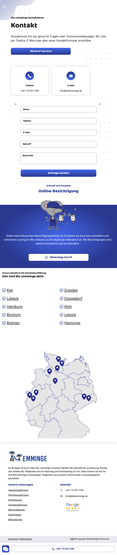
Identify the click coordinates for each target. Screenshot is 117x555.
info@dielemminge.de (71, 90)
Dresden (71, 290)
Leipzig (70, 315)
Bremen (13, 323)
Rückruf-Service (41, 51)
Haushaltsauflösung (18, 490)
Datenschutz (26, 539)
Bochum (14, 315)
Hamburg (14, 306)
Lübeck (13, 298)
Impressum (13, 539)
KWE (72, 539)
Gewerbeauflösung (17, 505)
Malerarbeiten (15, 519)
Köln (68, 306)
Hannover (72, 323)
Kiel (10, 290)
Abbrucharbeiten (16, 509)
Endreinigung (14, 514)
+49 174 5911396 (30, 90)
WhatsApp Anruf (58, 257)
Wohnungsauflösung (18, 495)
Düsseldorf (73, 298)
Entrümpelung (15, 500)
